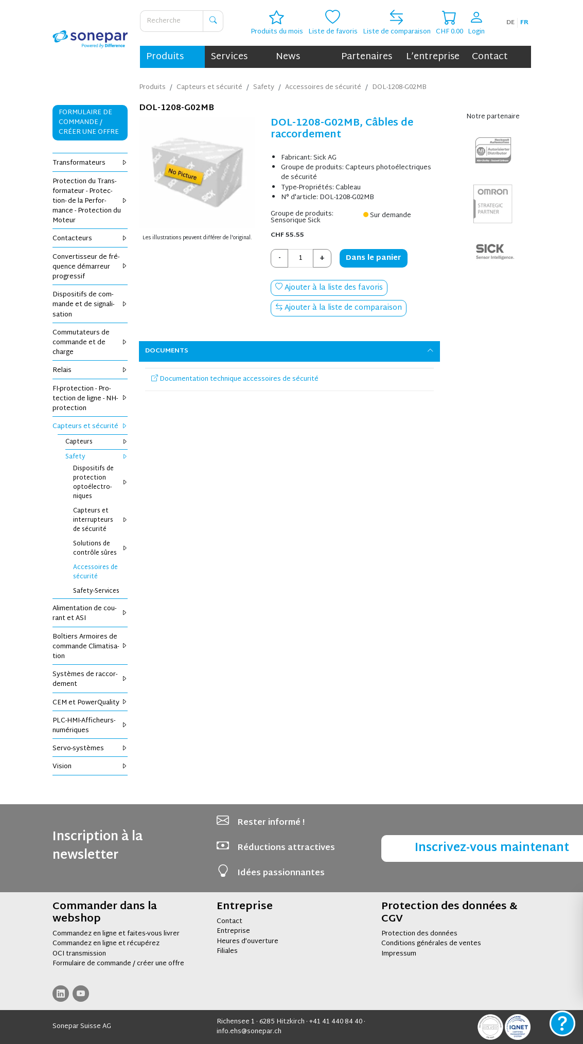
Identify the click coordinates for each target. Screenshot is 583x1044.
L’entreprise (433, 56)
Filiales (227, 951)
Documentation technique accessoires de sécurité (235, 379)
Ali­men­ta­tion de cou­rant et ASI (90, 614)
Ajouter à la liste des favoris (329, 288)
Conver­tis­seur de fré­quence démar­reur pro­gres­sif (90, 267)
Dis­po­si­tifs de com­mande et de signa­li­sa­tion (90, 305)
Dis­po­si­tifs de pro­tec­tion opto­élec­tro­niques (100, 482)
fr (524, 22)
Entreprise (233, 931)
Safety (96, 457)
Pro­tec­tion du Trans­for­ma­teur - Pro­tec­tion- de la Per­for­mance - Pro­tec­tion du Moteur (90, 201)
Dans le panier (373, 258)
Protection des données (419, 934)
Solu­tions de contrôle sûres (100, 548)
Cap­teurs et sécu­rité (90, 426)
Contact (490, 56)
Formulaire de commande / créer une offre (118, 964)
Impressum (398, 954)
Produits (165, 56)
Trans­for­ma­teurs (90, 163)
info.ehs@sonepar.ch (249, 1031)
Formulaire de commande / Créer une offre (89, 122)
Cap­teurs (96, 442)
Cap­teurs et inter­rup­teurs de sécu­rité (100, 520)
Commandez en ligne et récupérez (106, 943)
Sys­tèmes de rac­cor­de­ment (90, 679)
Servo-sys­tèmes (90, 748)
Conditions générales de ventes (431, 943)
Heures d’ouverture (247, 941)
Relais (90, 370)
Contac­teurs (90, 239)
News (288, 56)
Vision (90, 766)
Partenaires (366, 56)
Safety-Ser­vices (96, 591)
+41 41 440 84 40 (335, 1022)
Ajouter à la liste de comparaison (338, 308)
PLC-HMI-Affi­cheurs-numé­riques (90, 726)
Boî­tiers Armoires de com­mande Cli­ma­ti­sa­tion (90, 647)
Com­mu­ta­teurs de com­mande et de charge (90, 343)
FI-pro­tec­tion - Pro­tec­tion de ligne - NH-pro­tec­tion (90, 399)
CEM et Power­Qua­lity (90, 703)
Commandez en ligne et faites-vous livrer (116, 934)
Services (229, 56)
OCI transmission (79, 954)
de (510, 22)
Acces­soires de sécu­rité (95, 572)
